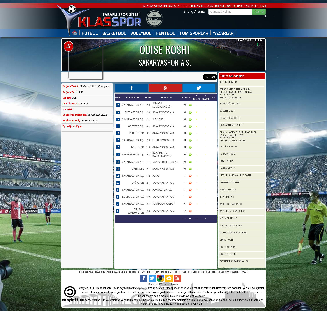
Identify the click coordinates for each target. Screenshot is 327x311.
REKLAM (196, 6)
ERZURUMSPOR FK (163, 140)
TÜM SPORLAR (193, 33)
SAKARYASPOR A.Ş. (133, 105)
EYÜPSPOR (138, 182)
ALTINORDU (158, 119)
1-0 (148, 147)
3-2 (148, 189)
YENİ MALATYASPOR (163, 203)
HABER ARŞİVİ (245, 6)
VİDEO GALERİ (227, 6)
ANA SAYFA (149, 6)
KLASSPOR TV (248, 40)
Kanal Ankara (171, 284)
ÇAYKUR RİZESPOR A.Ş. (165, 162)
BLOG (186, 6)
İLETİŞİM (260, 6)
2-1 (148, 119)
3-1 (148, 133)
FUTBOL (90, 33)
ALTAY (155, 175)
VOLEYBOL (140, 33)
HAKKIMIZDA (164, 6)
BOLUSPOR (137, 147)
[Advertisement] (86, 199)
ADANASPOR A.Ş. (162, 189)
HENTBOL (165, 33)
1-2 (148, 175)
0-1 (148, 126)
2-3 (148, 112)
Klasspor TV (155, 284)
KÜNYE (177, 6)
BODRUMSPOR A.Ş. (133, 196)
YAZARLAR (223, 33)
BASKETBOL (114, 33)
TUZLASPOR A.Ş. (134, 112)
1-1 (148, 162)
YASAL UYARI (240, 272)
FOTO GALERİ (210, 6)
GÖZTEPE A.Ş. (136, 126)
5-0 (148, 196)
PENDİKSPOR (136, 133)
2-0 (148, 105)
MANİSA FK (138, 168)
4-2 (148, 154)
